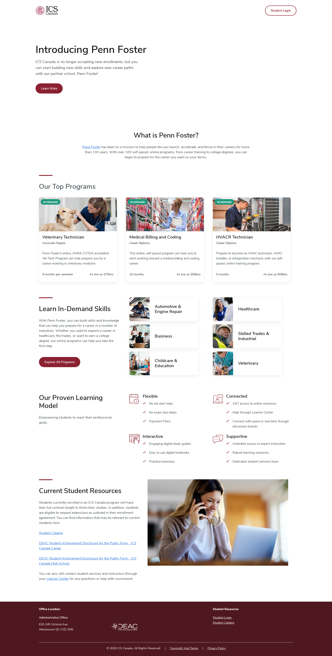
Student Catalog (51, 533)
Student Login (281, 10)
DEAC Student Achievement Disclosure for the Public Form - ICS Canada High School (87, 561)
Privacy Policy (217, 648)
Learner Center (58, 578)
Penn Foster (91, 147)
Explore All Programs (59, 362)
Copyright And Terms (184, 648)
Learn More (49, 88)
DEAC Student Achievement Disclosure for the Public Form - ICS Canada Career (87, 546)
